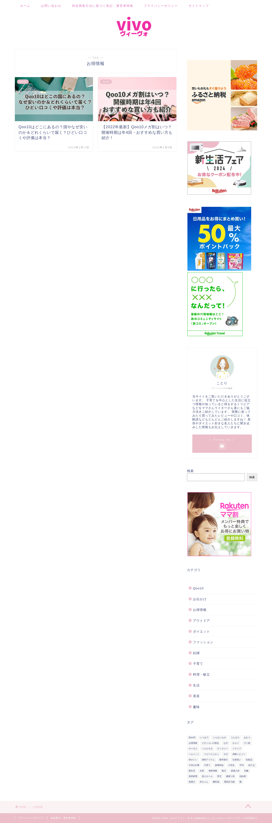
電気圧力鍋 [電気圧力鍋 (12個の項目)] (229, 782)
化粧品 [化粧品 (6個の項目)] (249, 759)
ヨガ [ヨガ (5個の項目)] (226, 754)
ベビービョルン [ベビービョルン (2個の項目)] (211, 754)
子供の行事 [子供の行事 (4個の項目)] (194, 765)
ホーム (25, 6)
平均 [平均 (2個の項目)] (241, 765)
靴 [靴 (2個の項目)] (240, 782)
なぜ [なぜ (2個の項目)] (226, 743)
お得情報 (200, 609)
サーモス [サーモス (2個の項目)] (193, 748)
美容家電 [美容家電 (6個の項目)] (193, 776)
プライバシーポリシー (161, 6)
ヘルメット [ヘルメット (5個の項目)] (194, 754)
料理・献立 (201, 674)
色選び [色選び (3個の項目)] (192, 782)
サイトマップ (198, 6)
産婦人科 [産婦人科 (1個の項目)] (235, 771)
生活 (196, 685)
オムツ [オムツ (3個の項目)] (235, 743)
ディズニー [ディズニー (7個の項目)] (222, 748)
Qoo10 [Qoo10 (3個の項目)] (192, 737)
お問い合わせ (51, 6)
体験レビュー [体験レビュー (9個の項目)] (238, 754)
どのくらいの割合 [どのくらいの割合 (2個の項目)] (210, 743)
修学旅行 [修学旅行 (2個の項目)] (223, 759)
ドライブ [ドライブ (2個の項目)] (236, 748)
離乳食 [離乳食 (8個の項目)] (216, 782)
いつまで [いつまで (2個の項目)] (204, 737)
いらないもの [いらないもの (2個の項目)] (219, 737)
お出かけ (200, 599)
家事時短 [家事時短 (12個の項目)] (219, 765)
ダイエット (201, 631)
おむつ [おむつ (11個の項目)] (247, 737)
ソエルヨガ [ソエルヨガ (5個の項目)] (207, 748)
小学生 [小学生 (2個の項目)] (231, 765)
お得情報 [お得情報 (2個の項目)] (193, 743)
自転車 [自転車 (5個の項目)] (242, 776)
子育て (198, 663)
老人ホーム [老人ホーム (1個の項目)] (207, 776)
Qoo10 (198, 588)
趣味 (196, 707)
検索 (190, 471)
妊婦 (196, 653)
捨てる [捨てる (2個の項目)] (251, 765)
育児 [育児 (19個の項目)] (219, 776)
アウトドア (201, 620)
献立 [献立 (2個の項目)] (224, 771)
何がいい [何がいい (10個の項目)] (193, 759)
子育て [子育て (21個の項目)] (207, 765)
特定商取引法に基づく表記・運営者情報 (102, 6)
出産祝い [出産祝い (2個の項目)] (236, 759)
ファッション (203, 642)
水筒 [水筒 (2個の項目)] (202, 771)
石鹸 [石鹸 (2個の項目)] (246, 771)
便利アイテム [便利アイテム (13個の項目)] (208, 759)
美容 (196, 696)
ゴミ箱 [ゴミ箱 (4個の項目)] (247, 743)
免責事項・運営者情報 (63, 818)
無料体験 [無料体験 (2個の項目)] (213, 771)
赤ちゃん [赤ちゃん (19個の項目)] (204, 782)
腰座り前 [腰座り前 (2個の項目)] (230, 776)
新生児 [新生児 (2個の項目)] (192, 771)
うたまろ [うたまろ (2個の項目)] (235, 737)
